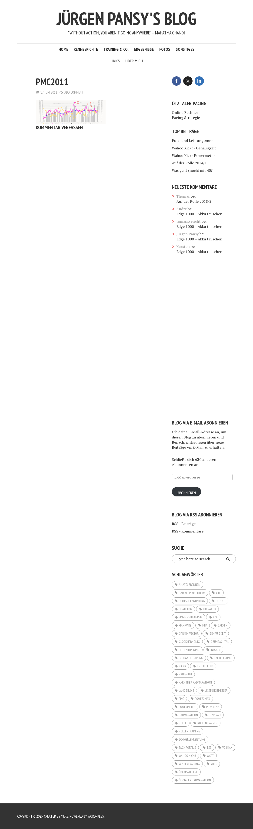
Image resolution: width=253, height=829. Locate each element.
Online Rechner (185, 112)
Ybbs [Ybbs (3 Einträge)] (214, 764)
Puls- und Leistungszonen (194, 140)
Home (63, 49)
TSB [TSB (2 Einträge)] (209, 747)
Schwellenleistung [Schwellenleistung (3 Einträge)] (192, 739)
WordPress (96, 816)
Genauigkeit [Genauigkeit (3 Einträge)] (218, 633)
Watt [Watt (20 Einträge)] (210, 756)
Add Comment (74, 92)
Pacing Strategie (186, 117)
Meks (64, 816)
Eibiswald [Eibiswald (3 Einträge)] (209, 609)
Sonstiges (185, 49)
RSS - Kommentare (187, 531)
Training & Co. (116, 49)
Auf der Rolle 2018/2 (193, 201)
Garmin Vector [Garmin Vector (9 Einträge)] (189, 633)
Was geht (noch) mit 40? (192, 170)
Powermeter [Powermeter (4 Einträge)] (187, 707)
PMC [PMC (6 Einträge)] (181, 699)
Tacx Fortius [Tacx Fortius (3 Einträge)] (187, 747)
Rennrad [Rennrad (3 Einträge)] (215, 715)
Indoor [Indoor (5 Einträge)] (215, 650)
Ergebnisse (144, 49)
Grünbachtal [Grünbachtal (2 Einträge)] (220, 642)
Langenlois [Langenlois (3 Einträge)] (186, 690)
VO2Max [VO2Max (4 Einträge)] (227, 747)
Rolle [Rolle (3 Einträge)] (182, 723)
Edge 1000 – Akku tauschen (199, 213)
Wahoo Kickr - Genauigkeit (194, 148)
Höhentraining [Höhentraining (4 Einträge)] (189, 650)
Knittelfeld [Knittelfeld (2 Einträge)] (205, 666)
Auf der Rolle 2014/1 (189, 162)
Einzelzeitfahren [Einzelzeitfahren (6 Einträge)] (190, 617)
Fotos (164, 49)
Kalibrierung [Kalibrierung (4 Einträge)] (223, 658)
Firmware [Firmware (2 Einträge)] (185, 625)
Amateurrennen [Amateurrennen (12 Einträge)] (189, 585)
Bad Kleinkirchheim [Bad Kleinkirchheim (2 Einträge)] (192, 593)
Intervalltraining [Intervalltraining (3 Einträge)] (191, 658)
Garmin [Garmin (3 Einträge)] (222, 625)
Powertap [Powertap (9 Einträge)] (212, 707)
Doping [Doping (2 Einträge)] (220, 601)
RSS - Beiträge (184, 523)
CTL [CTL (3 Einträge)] (218, 593)
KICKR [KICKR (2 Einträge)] (182, 666)
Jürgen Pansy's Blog (127, 18)
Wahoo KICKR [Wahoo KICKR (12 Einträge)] (187, 756)
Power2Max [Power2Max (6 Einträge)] (202, 699)
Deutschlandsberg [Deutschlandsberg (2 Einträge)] (192, 601)
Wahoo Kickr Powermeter (193, 155)
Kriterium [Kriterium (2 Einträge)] (185, 674)
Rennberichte (86, 49)
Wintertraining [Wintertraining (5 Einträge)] (189, 764)
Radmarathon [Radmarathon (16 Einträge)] (188, 715)
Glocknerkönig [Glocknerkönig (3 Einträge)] (189, 642)
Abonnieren (186, 493)
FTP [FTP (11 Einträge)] (204, 625)
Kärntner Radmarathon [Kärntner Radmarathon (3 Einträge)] (195, 682)
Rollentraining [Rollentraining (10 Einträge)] (189, 731)
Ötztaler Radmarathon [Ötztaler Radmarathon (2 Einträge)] (195, 780)
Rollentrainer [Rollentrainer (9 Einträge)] (207, 723)
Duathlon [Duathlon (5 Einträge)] (185, 609)
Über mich (134, 61)
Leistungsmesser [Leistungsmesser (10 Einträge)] (216, 690)
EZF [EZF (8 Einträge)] (215, 617)
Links (115, 61)
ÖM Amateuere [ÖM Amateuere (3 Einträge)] (188, 772)
